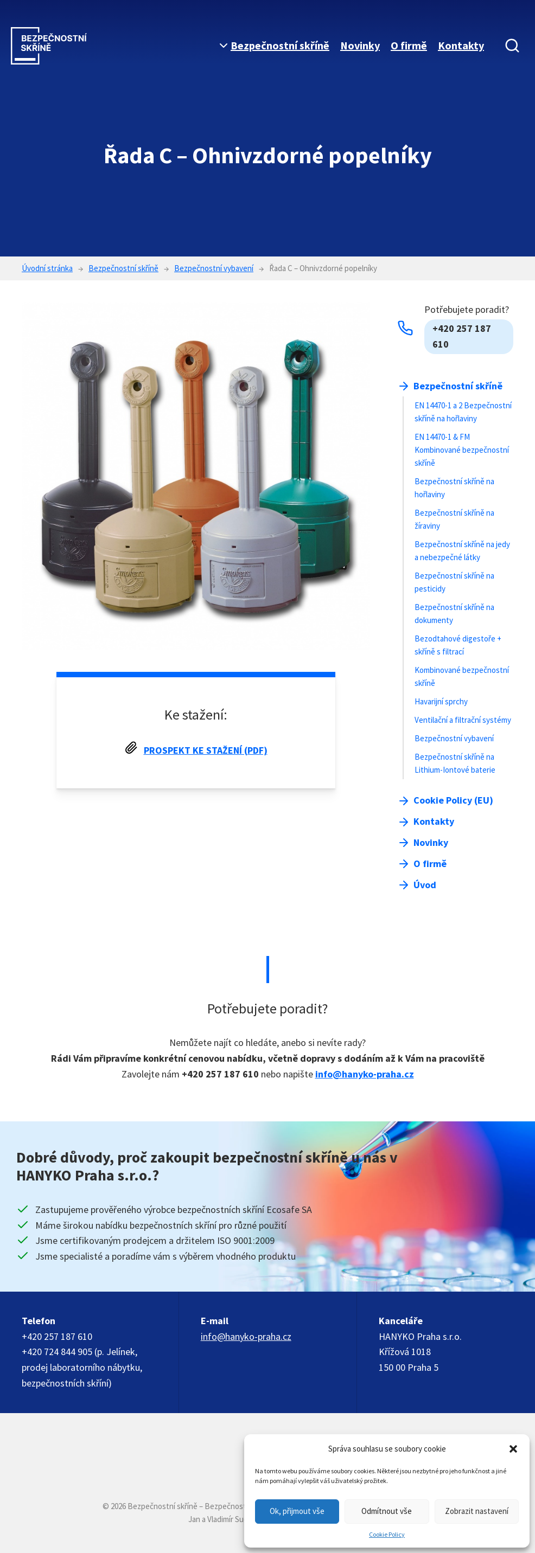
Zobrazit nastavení (476, 1511)
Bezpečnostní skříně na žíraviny (454, 519)
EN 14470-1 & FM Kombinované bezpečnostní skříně (462, 450)
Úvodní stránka (47, 268)
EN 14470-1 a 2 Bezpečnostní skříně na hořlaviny (463, 411)
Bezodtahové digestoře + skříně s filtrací (458, 645)
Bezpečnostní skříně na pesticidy (454, 582)
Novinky (360, 45)
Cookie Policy (387, 1534)
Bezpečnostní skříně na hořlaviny (454, 487)
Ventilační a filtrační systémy (463, 720)
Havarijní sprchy (441, 701)
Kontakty (461, 45)
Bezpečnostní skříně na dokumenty (454, 613)
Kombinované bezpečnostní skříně (462, 676)
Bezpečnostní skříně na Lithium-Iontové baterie (455, 763)
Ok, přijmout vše (297, 1511)
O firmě (409, 45)
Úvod (424, 884)
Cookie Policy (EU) (453, 800)
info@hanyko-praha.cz (364, 1074)
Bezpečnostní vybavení (454, 738)
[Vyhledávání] (512, 45)
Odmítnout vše (386, 1511)
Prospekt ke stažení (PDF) (206, 750)
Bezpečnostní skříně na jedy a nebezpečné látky (462, 550)
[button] (513, 1448)
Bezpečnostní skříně (280, 45)
